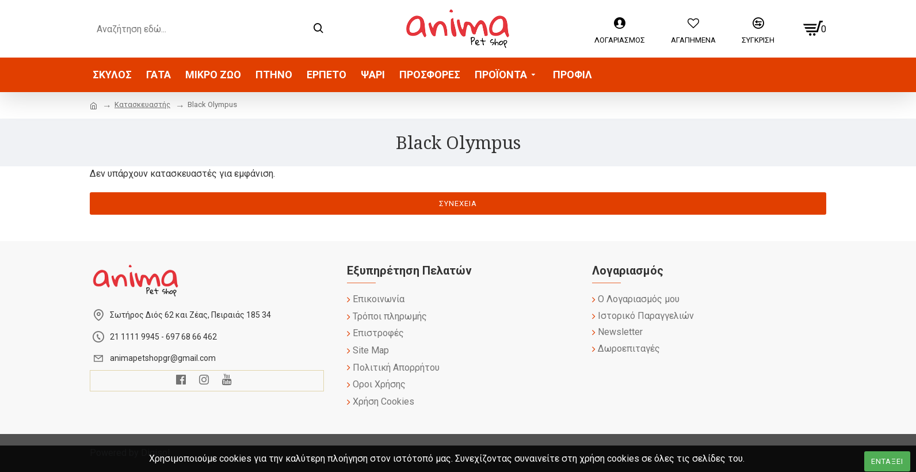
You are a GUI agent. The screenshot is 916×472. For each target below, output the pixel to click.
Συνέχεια (458, 203)
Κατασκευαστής (142, 104)
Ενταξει (887, 461)
